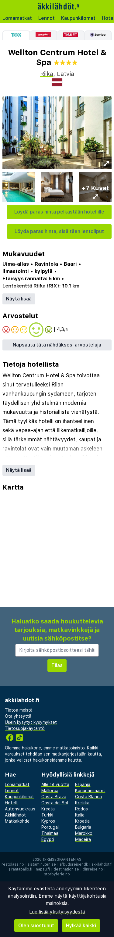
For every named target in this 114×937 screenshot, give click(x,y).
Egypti (47, 839)
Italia (80, 815)
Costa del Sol (54, 802)
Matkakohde (17, 821)
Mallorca (49, 790)
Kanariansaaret (90, 790)
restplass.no (13, 864)
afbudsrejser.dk (74, 864)
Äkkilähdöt (15, 815)
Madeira (83, 839)
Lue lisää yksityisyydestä (57, 912)
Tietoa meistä (19, 710)
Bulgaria (83, 827)
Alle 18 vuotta (55, 784)
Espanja (82, 784)
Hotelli (11, 802)
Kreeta (48, 808)
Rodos (81, 808)
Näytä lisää (19, 299)
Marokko (83, 833)
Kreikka (82, 802)
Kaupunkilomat (78, 18)
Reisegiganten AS (64, 859)
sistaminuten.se (42, 864)
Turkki (47, 815)
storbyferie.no (57, 874)
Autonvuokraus (20, 808)
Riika (46, 73)
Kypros (48, 821)
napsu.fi (43, 869)
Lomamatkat (17, 18)
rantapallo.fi (21, 869)
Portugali (50, 827)
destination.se (66, 869)
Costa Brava (53, 796)
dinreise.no (93, 869)
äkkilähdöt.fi (102, 864)
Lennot (46, 18)
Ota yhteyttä (18, 716)
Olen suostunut (36, 925)
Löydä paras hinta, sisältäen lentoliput (59, 231)
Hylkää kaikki (81, 925)
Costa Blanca (88, 796)
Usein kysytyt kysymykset (31, 722)
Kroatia (82, 821)
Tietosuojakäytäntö (25, 728)
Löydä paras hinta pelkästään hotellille (59, 212)
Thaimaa (49, 833)
